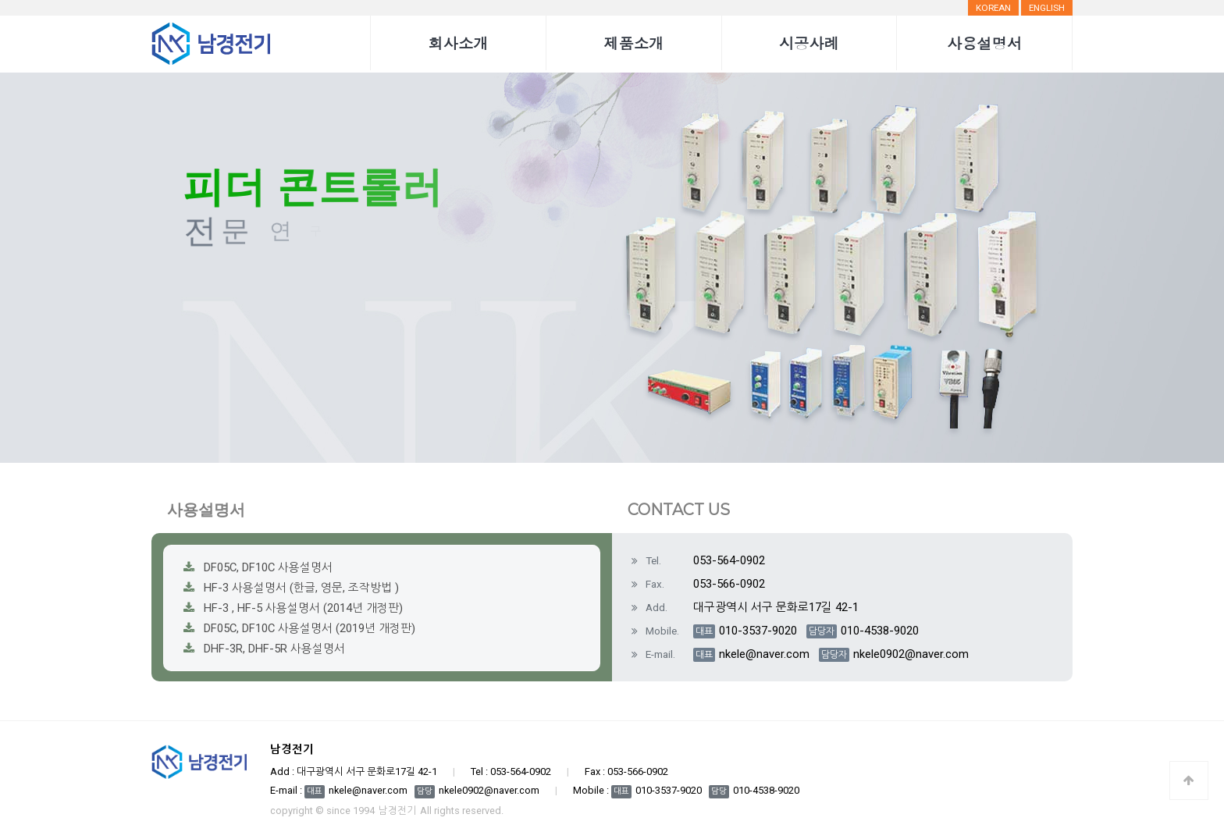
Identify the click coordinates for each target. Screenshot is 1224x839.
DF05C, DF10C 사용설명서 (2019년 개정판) (309, 628)
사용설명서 (984, 42)
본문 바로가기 (0, 0)
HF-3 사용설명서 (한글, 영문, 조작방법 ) (301, 588)
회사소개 (459, 42)
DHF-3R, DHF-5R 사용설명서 (274, 649)
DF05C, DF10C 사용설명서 (268, 567)
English (1047, 7)
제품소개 (633, 42)
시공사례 (809, 42)
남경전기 (397, 811)
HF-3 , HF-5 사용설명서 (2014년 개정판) (303, 608)
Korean (993, 7)
